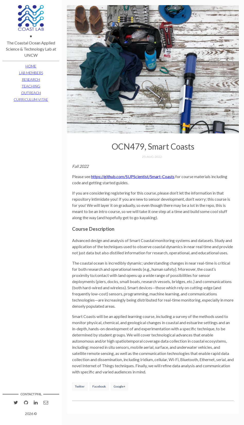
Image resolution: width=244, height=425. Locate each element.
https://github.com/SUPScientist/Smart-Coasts (133, 176)
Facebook (99, 386)
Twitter (80, 386)
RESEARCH (31, 79)
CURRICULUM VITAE (31, 99)
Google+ (119, 386)
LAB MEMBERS (31, 73)
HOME (30, 66)
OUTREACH (31, 93)
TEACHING (31, 86)
